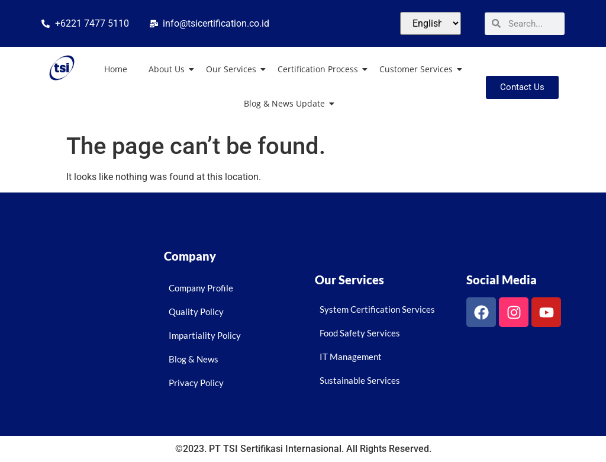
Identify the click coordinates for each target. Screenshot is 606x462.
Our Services (233, 69)
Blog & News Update (287, 103)
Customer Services (418, 69)
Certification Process (320, 69)
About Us (169, 69)
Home (115, 69)
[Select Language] (430, 23)
